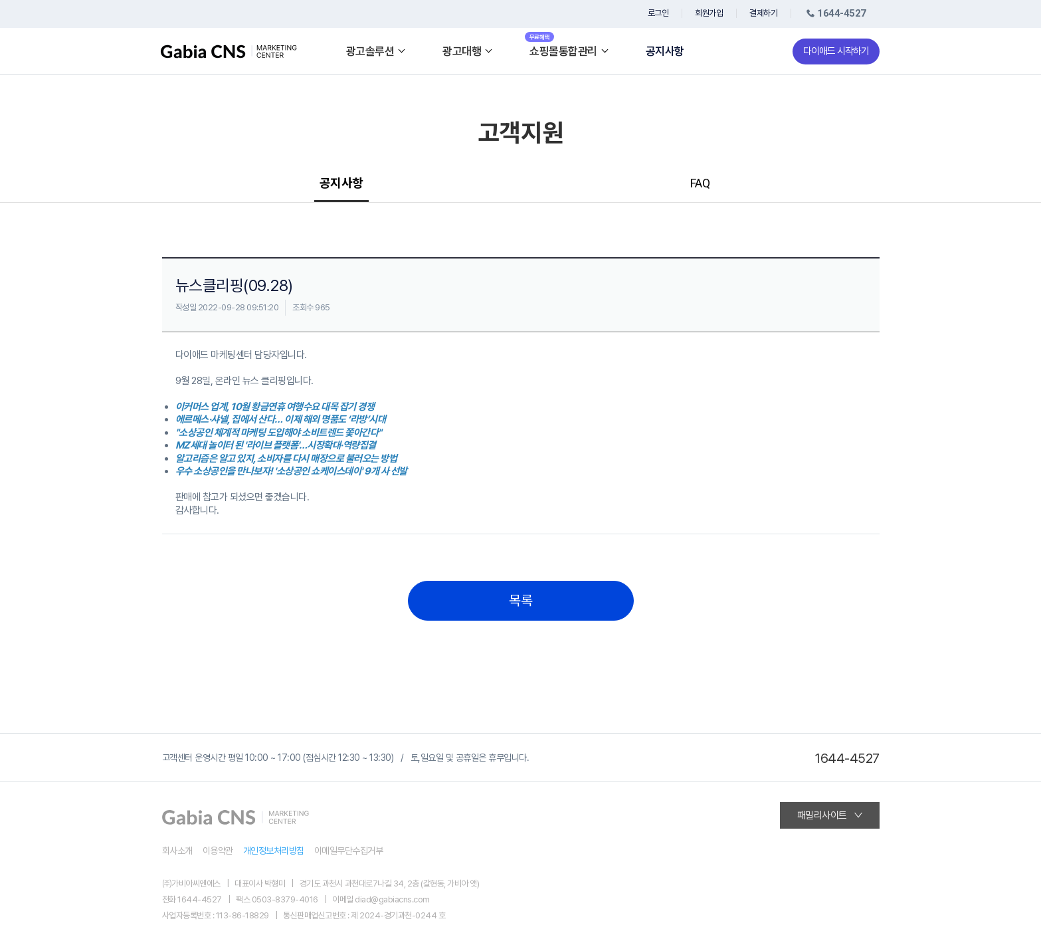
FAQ (700, 183)
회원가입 (709, 13)
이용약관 (218, 850)
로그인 (658, 13)
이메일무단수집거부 (348, 850)
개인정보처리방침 (273, 850)
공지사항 (665, 51)
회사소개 (177, 850)
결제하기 (763, 13)
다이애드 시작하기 (836, 51)
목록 (520, 601)
